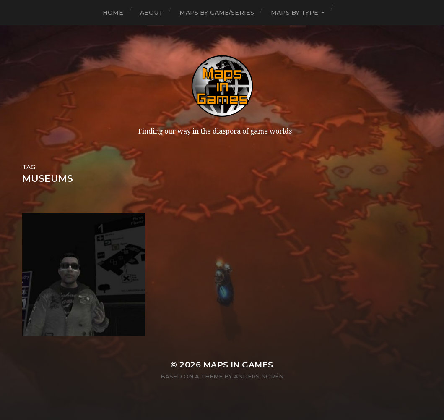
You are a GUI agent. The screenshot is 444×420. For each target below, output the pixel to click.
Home (113, 12)
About (151, 12)
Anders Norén (258, 376)
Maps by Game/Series (216, 12)
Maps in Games (238, 365)
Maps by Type (294, 12)
